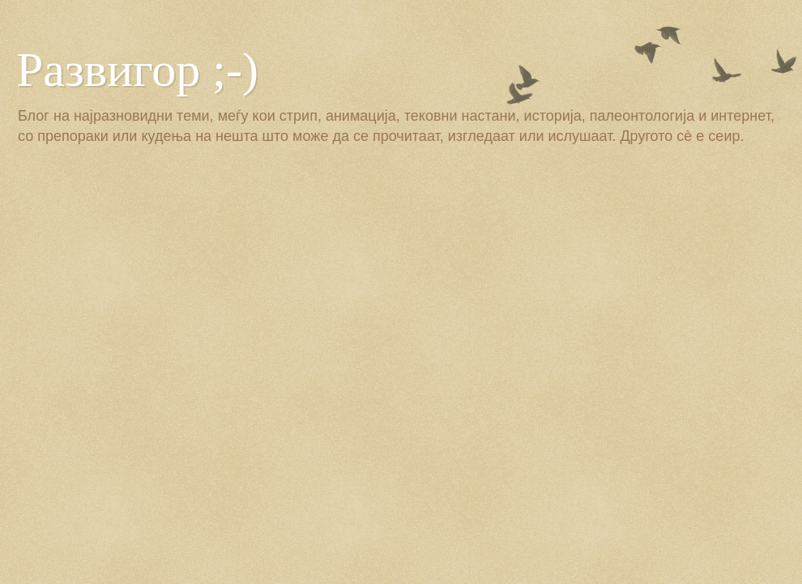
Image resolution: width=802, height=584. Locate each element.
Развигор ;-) (137, 69)
